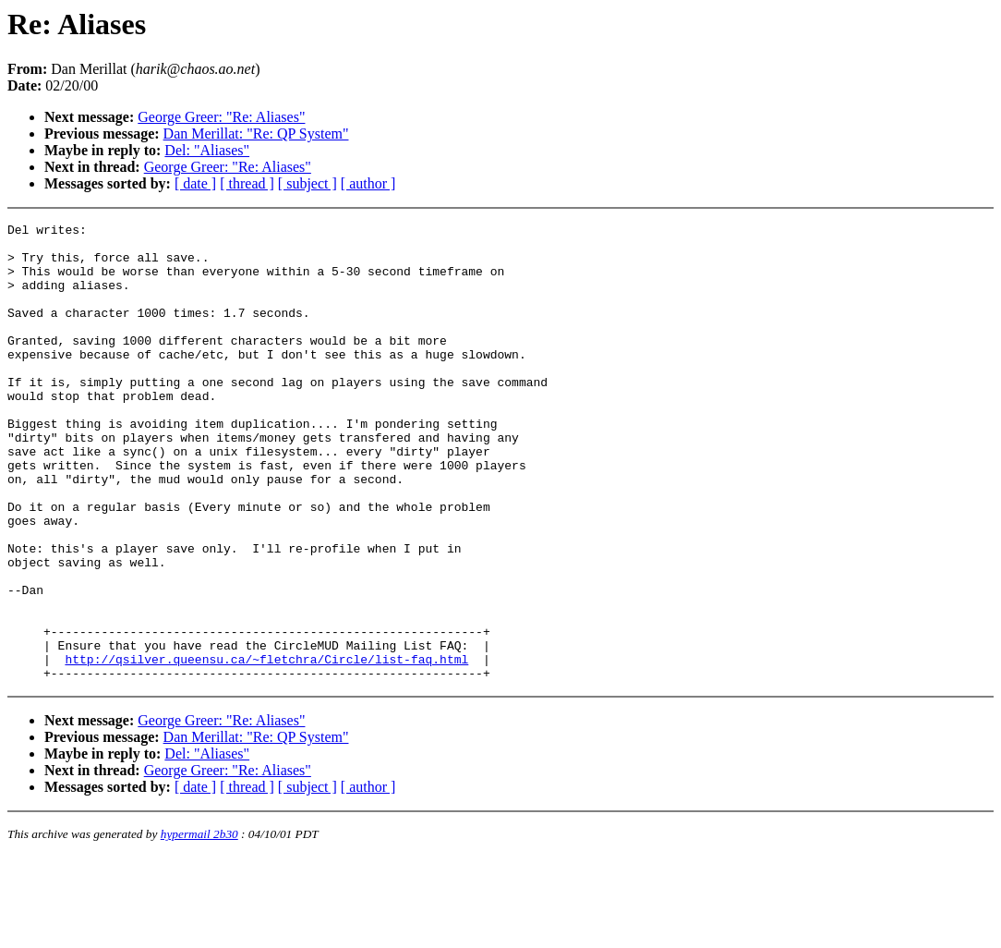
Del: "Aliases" (206, 150)
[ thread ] (247, 183)
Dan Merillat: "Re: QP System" (256, 133)
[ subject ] (307, 183)
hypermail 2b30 (199, 925)
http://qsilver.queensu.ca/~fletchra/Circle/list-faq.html (266, 747)
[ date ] (195, 183)
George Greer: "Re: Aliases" (221, 117)
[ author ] (368, 183)
